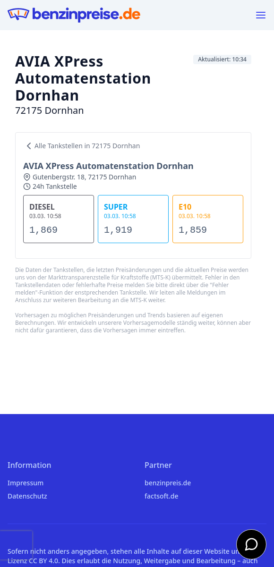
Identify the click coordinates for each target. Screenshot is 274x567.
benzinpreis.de (168, 482)
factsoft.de (161, 495)
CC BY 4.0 (43, 560)
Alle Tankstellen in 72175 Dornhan (81, 146)
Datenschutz (27, 495)
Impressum (25, 482)
